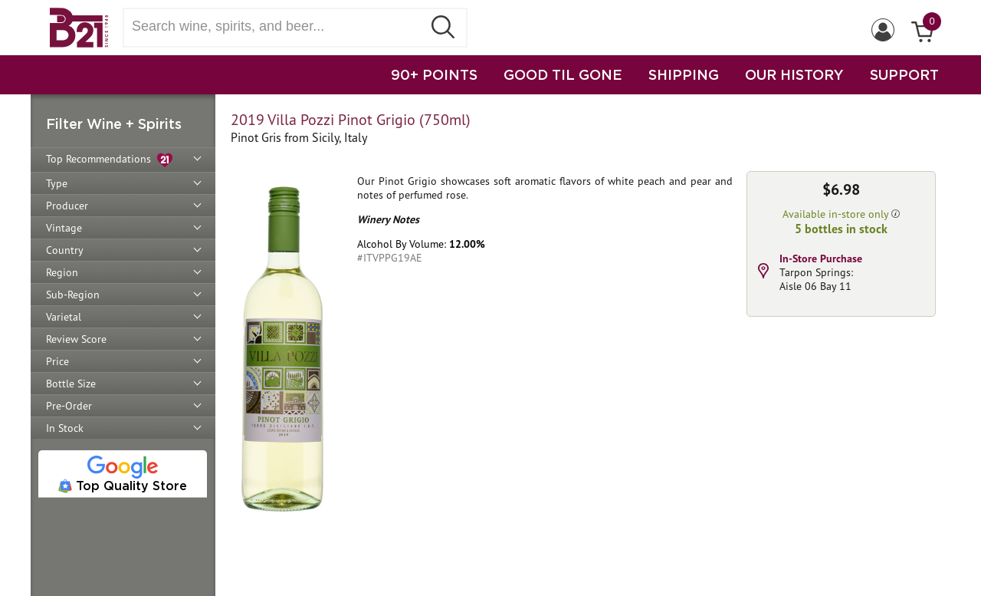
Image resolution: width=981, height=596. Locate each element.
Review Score (76, 339)
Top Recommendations (109, 160)
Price (57, 361)
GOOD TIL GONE (563, 74)
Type (56, 183)
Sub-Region (73, 294)
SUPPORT (904, 74)
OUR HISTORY (794, 74)
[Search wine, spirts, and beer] (277, 26)
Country (65, 250)
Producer (67, 205)
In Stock (65, 428)
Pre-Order (69, 406)
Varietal (63, 317)
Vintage (64, 228)
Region (62, 272)
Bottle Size (71, 383)
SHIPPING (683, 74)
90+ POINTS (434, 74)
